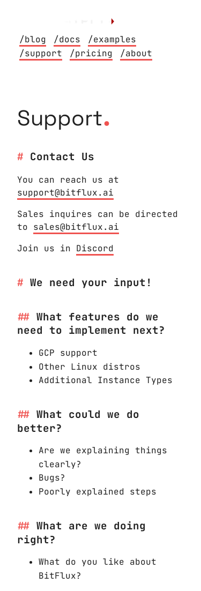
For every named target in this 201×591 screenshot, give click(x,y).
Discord (95, 248)
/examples (112, 39)
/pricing (91, 53)
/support (40, 53)
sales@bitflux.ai (76, 227)
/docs (67, 39)
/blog (32, 39)
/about (136, 53)
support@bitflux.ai (65, 192)
